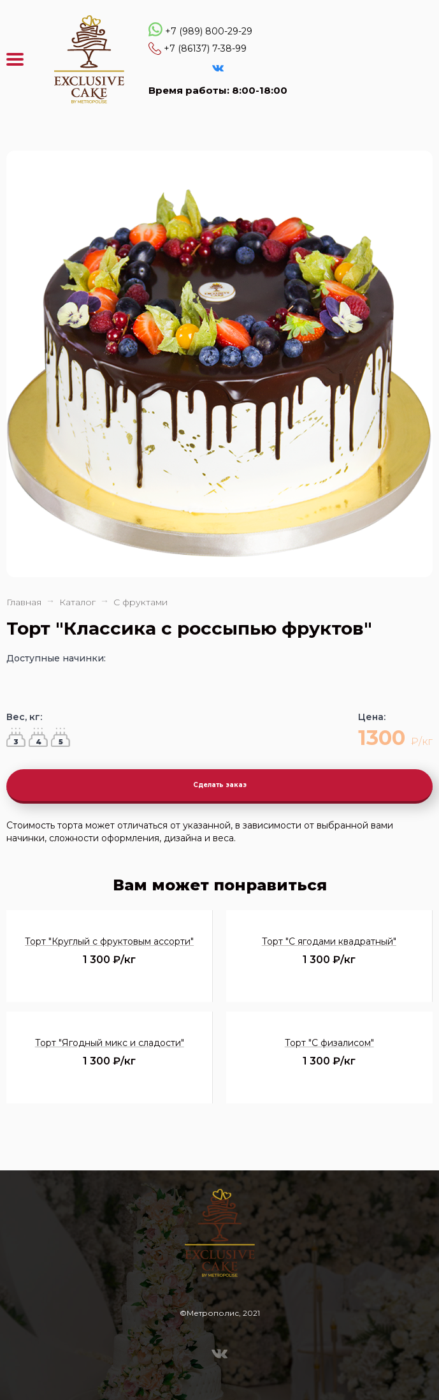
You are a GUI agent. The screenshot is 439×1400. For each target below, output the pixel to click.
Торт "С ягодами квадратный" (329, 941)
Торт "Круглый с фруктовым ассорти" (109, 941)
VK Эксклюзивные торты (218, 68)
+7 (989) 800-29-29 (208, 31)
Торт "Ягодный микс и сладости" (109, 1043)
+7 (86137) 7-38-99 (205, 48)
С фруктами (140, 602)
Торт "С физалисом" (329, 1043)
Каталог (77, 602)
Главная (23, 602)
